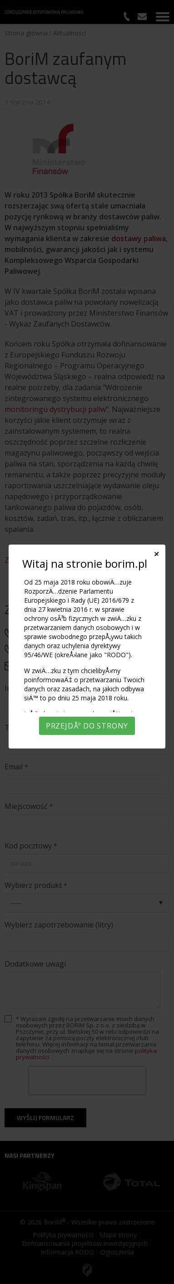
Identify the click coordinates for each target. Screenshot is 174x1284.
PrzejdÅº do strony (87, 726)
